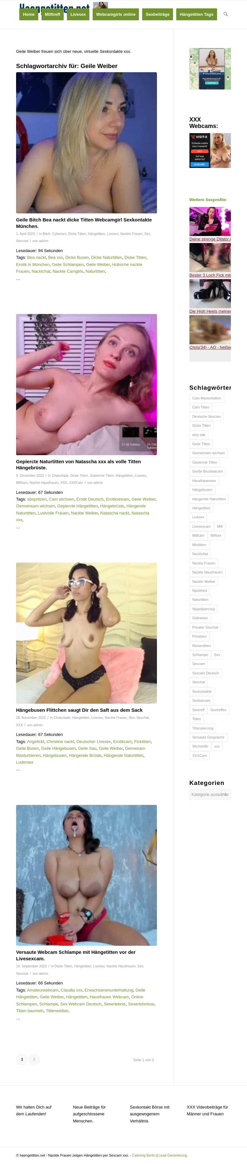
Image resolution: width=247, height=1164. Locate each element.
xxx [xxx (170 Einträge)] (217, 746)
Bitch (46, 234)
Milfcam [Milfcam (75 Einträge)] (198, 535)
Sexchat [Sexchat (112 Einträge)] (198, 682)
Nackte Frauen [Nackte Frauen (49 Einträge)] (203, 563)
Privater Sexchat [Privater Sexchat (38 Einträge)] (205, 627)
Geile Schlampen (68, 264)
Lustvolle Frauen (53, 513)
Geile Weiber (98, 264)
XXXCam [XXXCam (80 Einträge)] (199, 756)
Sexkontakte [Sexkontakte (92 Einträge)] (202, 691)
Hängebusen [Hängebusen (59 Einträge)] (202, 490)
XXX (63, 482)
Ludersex (24, 762)
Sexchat (22, 241)
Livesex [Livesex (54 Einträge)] (198, 517)
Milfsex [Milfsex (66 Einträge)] (216, 535)
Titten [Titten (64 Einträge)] (196, 719)
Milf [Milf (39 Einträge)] (220, 526)
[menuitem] (28, 14)
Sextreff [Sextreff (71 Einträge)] (198, 710)
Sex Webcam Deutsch (80, 1004)
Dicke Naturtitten (106, 257)
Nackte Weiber (84, 513)
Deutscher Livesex (94, 741)
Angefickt (35, 741)
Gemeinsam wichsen (35, 506)
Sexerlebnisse (141, 1004)
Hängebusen (55, 755)
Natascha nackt (114, 513)
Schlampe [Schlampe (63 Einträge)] (200, 655)
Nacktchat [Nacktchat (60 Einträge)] (200, 554)
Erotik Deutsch (90, 499)
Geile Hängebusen (58, 748)
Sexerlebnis (115, 1004)
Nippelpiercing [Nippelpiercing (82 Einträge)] (203, 609)
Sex (147, 234)
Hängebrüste (112, 506)
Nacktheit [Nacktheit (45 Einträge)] (199, 590)
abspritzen (37, 499)
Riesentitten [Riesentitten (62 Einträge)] (201, 646)
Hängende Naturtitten (124, 755)
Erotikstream (117, 499)
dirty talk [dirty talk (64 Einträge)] (199, 435)
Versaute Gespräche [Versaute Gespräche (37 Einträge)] (208, 737)
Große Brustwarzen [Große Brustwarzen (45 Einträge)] (207, 471)
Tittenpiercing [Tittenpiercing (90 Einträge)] (203, 728)
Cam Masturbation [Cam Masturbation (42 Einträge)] (206, 398)
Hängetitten (96, 234)
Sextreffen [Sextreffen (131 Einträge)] (218, 710)
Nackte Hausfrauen (44, 482)
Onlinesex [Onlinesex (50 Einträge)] (200, 618)
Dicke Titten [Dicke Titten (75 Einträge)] (201, 425)
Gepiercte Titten (102, 475)
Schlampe (48, 1004)
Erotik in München (33, 264)
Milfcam (22, 482)
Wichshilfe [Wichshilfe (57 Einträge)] (200, 746)
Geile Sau (87, 748)
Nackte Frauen (131, 234)
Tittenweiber (57, 1010)
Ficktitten (142, 741)
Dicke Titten (77, 234)
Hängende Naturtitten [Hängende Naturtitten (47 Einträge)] (209, 499)
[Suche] (225, 14)
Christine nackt (60, 741)
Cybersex (59, 234)
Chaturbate (60, 475)
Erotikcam (122, 741)
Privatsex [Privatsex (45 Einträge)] (199, 636)
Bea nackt (36, 257)
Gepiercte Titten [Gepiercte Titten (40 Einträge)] (204, 462)
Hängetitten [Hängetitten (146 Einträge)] (201, 508)
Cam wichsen (61, 499)
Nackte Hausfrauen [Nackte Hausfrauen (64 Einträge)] (207, 572)
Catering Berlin (144, 1155)
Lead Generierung (173, 1155)
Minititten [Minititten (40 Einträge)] (199, 545)
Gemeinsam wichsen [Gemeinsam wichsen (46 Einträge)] (208, 453)
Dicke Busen (77, 257)
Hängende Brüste (85, 755)
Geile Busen (27, 748)
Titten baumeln (30, 1010)
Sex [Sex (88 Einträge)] (217, 655)
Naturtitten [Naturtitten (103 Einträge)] (200, 600)
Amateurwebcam (43, 990)
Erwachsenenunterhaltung (109, 990)
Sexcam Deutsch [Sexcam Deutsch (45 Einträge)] (205, 673)
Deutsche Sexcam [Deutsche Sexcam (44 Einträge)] (206, 416)
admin (43, 241)
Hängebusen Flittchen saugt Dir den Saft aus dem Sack (79, 710)
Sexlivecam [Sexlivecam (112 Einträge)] (201, 700)
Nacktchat (41, 271)
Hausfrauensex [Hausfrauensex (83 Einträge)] (204, 481)
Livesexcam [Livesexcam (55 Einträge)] (201, 526)
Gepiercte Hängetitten (77, 506)
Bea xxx (55, 257)
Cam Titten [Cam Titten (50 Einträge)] (200, 407)
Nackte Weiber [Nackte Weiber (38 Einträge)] (203, 581)
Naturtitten (95, 271)
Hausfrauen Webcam (109, 996)
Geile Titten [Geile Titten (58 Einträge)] (201, 444)
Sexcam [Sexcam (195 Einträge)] (198, 664)
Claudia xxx (71, 990)
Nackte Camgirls (67, 271)
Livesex (113, 234)
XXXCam (76, 482)
